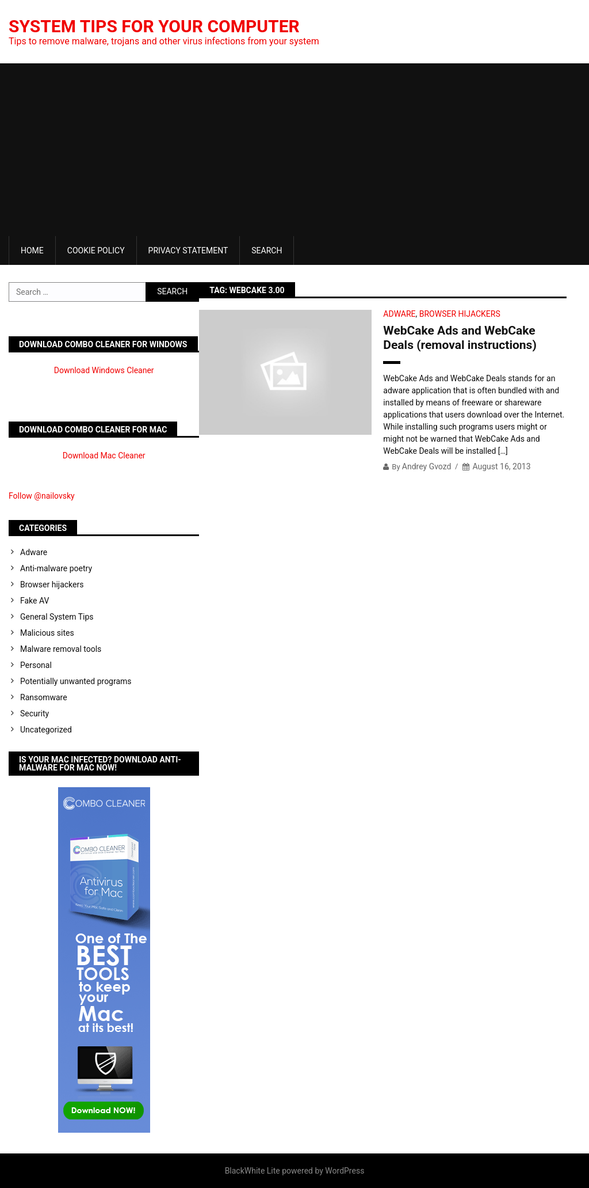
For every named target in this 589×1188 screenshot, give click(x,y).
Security (34, 713)
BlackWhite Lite (252, 1170)
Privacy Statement (188, 250)
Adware (399, 313)
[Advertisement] (294, 149)
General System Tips (57, 616)
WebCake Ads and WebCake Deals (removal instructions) (459, 338)
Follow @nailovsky (42, 495)
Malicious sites (47, 632)
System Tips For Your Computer (154, 26)
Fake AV (34, 600)
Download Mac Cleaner (104, 455)
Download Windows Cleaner (104, 370)
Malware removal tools (60, 649)
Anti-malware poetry (56, 568)
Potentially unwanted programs (76, 681)
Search (266, 250)
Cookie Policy (96, 250)
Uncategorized (46, 729)
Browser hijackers (459, 313)
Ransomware (43, 697)
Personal (36, 665)
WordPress (344, 1170)
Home (32, 250)
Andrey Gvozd (427, 466)
